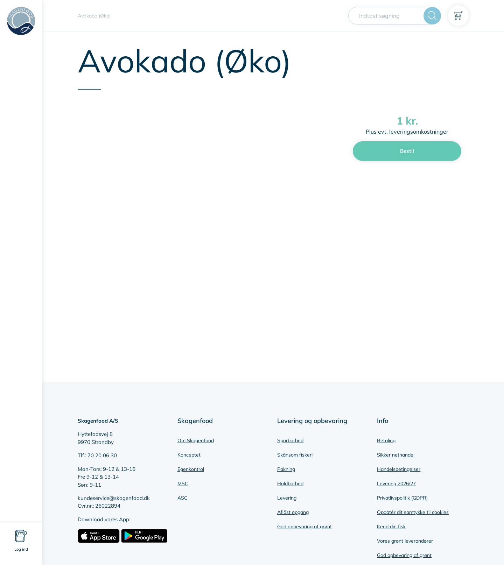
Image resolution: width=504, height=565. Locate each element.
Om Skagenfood (195, 440)
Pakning (286, 469)
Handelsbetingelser (398, 469)
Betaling (386, 440)
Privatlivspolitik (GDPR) (402, 498)
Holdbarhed (290, 483)
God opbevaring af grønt (304, 526)
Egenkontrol (190, 469)
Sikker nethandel (395, 455)
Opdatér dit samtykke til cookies (413, 512)
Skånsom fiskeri (295, 455)
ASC (182, 498)
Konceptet (189, 455)
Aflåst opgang (293, 512)
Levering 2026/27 (396, 483)
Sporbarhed (290, 440)
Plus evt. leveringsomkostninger (407, 131)
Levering (286, 498)
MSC (182, 483)
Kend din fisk (391, 526)
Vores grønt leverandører (405, 541)
